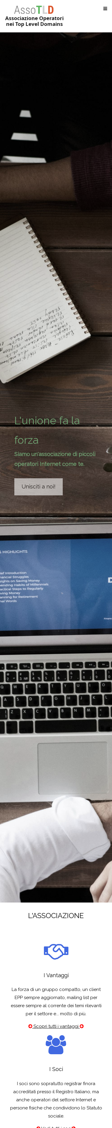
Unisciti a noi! (39, 486)
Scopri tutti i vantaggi (56, 1026)
